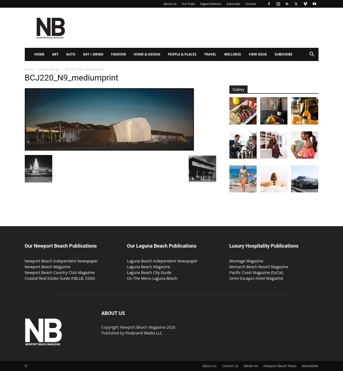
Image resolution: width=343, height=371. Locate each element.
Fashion (118, 54)
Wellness (232, 54)
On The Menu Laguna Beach (152, 278)
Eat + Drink (93, 54)
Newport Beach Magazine (48, 266)
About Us (170, 4)
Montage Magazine (246, 261)
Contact (250, 4)
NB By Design (49, 69)
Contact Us (230, 366)
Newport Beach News (280, 366)
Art (55, 54)
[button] (312, 54)
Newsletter (310, 366)
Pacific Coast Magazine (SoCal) (256, 272)
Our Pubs (188, 4)
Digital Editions (210, 4)
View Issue (258, 54)
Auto (70, 54)
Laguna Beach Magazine (148, 266)
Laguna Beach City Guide (149, 272)
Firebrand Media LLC (144, 333)
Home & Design (147, 54)
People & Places (182, 54)
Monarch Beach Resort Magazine (258, 266)
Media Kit (251, 366)
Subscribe (233, 4)
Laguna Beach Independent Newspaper (162, 261)
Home (39, 54)
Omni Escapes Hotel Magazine (256, 278)
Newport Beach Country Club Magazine (60, 272)
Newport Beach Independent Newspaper (61, 261)
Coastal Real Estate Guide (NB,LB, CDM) (60, 278)
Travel (210, 54)
